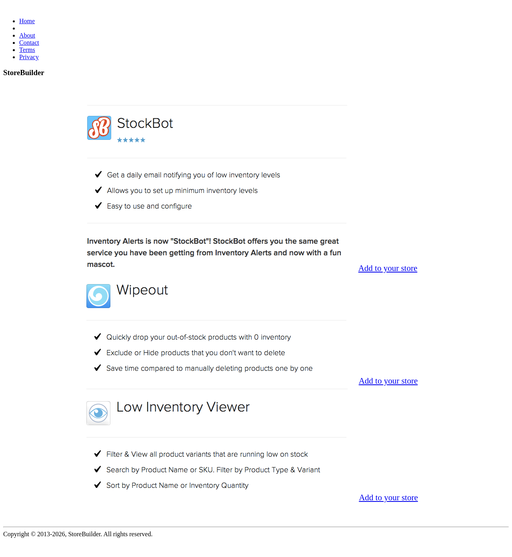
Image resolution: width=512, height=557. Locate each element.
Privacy (29, 57)
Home (27, 21)
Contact (29, 42)
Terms (27, 49)
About (27, 35)
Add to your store (388, 268)
